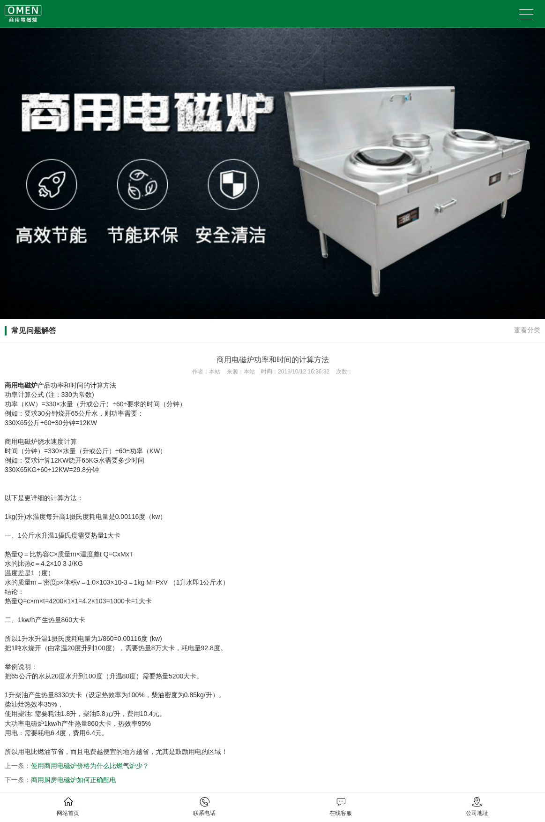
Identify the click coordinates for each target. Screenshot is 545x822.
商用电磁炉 (21, 385)
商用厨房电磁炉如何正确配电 (73, 780)
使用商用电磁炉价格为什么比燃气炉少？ (90, 765)
